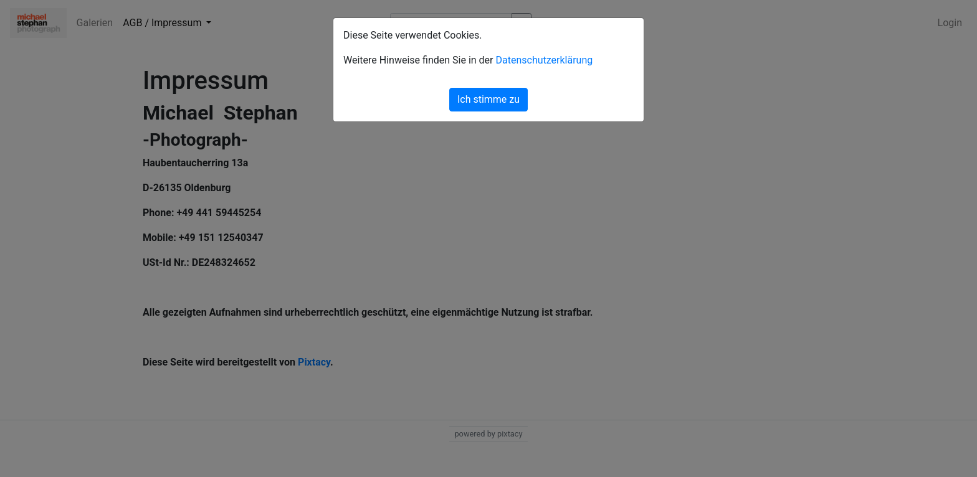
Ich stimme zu (488, 99)
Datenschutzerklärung (544, 60)
